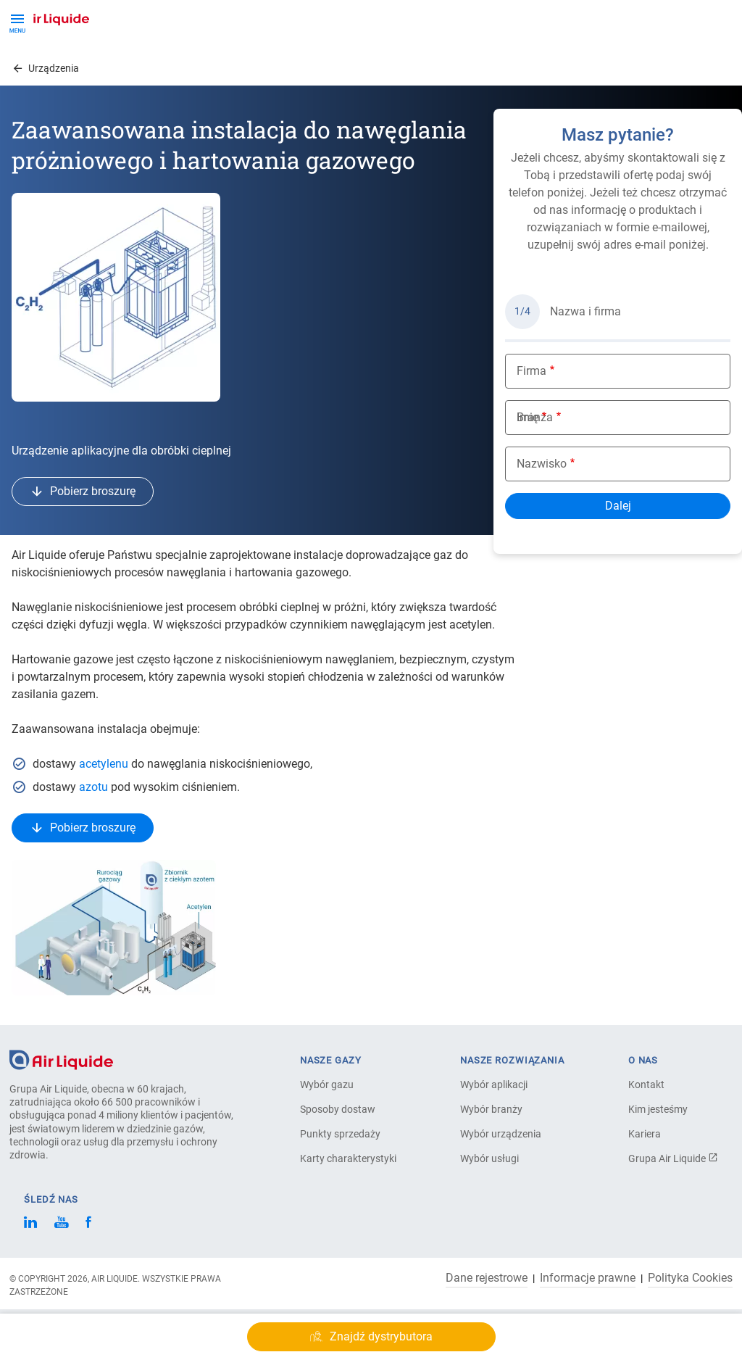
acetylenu (103, 764)
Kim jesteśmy (658, 1109)
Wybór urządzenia (500, 1134)
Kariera (644, 1134)
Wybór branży (491, 1109)
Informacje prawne (587, 1278)
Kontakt (646, 1084)
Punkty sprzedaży (340, 1134)
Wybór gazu (327, 1084)
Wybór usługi (489, 1158)
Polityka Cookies (690, 1278)
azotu (93, 787)
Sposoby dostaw (337, 1109)
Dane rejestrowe (487, 1278)
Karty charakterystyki (348, 1158)
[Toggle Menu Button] (17, 21)
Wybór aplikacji (494, 1084)
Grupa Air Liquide (673, 1158)
